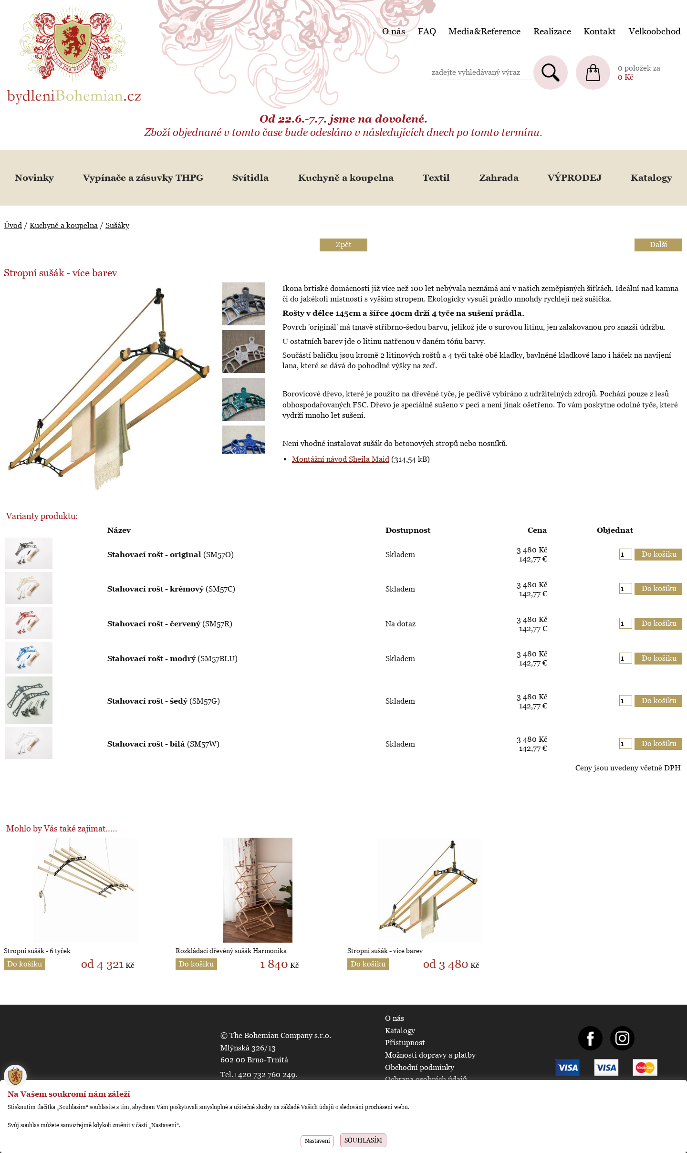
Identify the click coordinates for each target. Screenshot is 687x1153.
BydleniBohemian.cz (41, 6)
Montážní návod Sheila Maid (340, 459)
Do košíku (24, 963)
